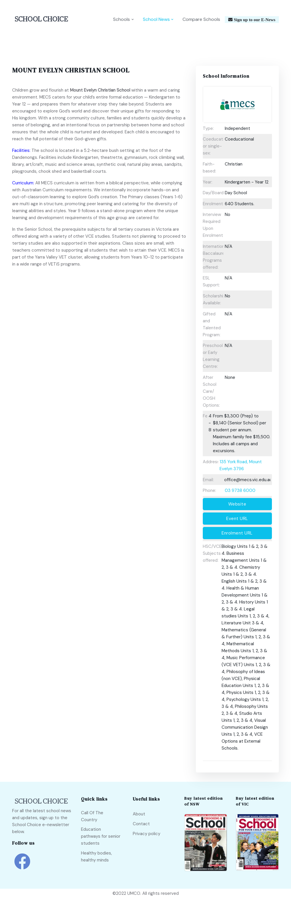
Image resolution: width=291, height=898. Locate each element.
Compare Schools (201, 19)
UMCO (133, 893)
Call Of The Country (92, 816)
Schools (121, 19)
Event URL (237, 518)
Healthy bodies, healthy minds (96, 856)
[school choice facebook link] (22, 865)
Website (237, 504)
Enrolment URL (237, 533)
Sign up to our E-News (254, 19)
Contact (141, 824)
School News (156, 19)
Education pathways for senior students (100, 836)
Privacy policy (146, 834)
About (139, 814)
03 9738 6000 (240, 490)
